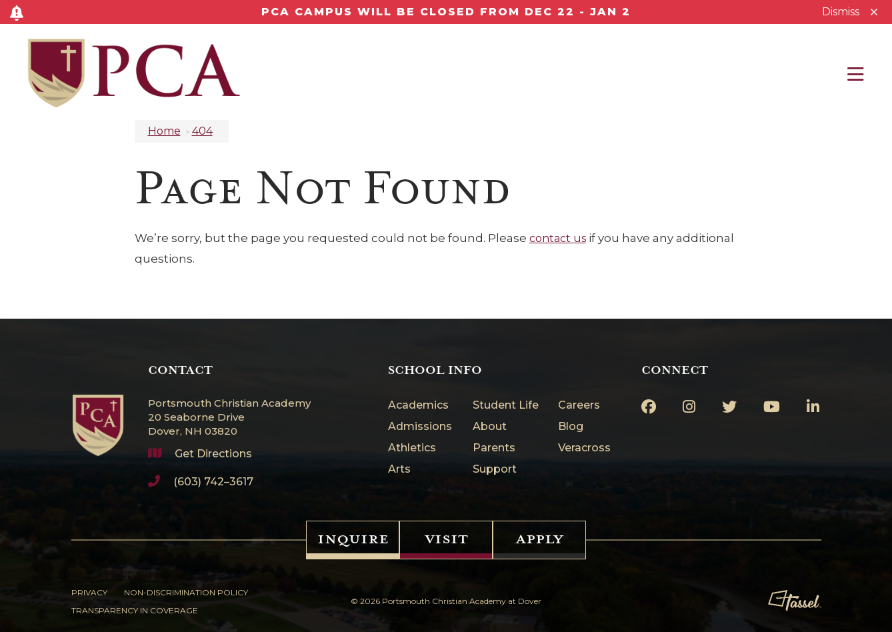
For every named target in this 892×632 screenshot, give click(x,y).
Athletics (412, 448)
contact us (557, 238)
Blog (570, 427)
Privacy (89, 592)
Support (495, 469)
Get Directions (213, 453)
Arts (399, 469)
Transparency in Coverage (134, 610)
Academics (418, 405)
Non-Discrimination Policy (186, 592)
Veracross (584, 448)
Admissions (420, 427)
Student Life (506, 405)
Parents (494, 448)
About (490, 427)
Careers (579, 405)
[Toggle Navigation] (855, 74)
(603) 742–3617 (213, 481)
